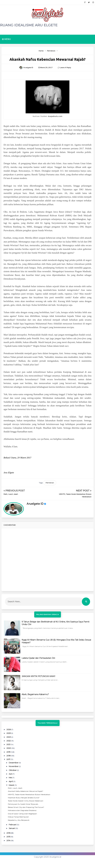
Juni (11, 774)
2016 (9, 833)
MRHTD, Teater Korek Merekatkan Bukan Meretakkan (29, 794)
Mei (10, 777)
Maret (12, 785)
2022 (9, 741)
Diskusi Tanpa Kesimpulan (18, 817)
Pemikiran (50, 483)
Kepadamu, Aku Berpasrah (18, 820)
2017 (9, 759)
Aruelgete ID (35, 504)
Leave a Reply (65, 68)
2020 (9, 748)
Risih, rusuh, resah (11, 494)
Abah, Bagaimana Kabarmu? (35, 694)
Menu (6, 39)
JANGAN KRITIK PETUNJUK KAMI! (38, 676)
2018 (9, 756)
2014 (9, 840)
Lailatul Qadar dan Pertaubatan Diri (38, 658)
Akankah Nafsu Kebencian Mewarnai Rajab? (25, 791)
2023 (9, 737)
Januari (12, 828)
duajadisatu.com (55, 116)
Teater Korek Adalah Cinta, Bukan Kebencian (25, 801)
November (14, 766)
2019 (9, 752)
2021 (9, 744)
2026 (9, 729)
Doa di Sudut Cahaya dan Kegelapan (22, 814)
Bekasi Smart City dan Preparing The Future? (26, 807)
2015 (9, 837)
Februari (13, 824)
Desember (14, 763)
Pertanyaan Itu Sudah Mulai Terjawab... (23, 804)
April (11, 781)
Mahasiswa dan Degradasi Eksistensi (22, 810)
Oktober (13, 770)
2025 (9, 733)
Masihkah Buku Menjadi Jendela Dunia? (23, 798)
